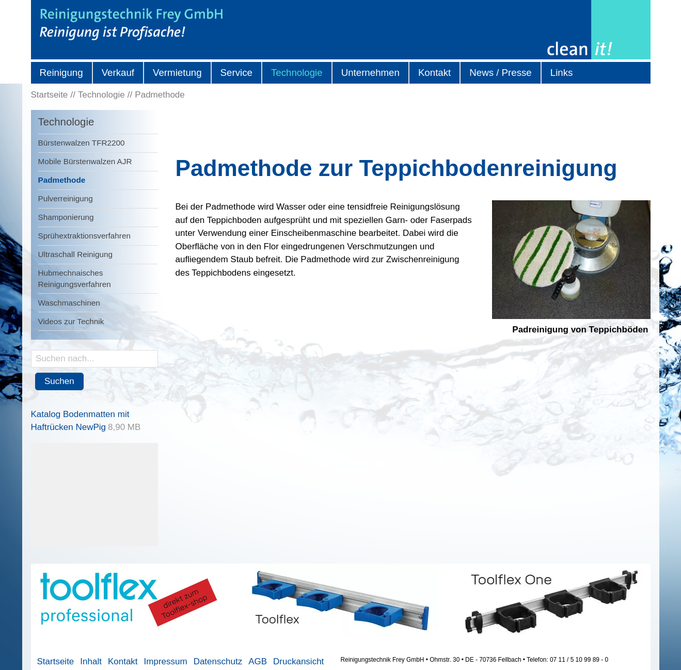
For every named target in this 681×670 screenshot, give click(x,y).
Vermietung (177, 72)
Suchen (59, 381)
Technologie (297, 72)
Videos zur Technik (71, 321)
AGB (257, 661)
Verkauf (118, 72)
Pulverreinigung (65, 198)
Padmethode (62, 180)
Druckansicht (298, 661)
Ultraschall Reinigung (75, 254)
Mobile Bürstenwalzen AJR (85, 161)
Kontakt (434, 72)
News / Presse (500, 72)
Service (236, 72)
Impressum (165, 661)
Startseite (55, 661)
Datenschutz (218, 661)
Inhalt (91, 661)
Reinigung (61, 72)
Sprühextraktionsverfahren (84, 235)
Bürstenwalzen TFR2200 (81, 142)
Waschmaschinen (69, 302)
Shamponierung (66, 217)
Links (561, 72)
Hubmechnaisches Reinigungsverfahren (74, 278)
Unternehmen (370, 72)
